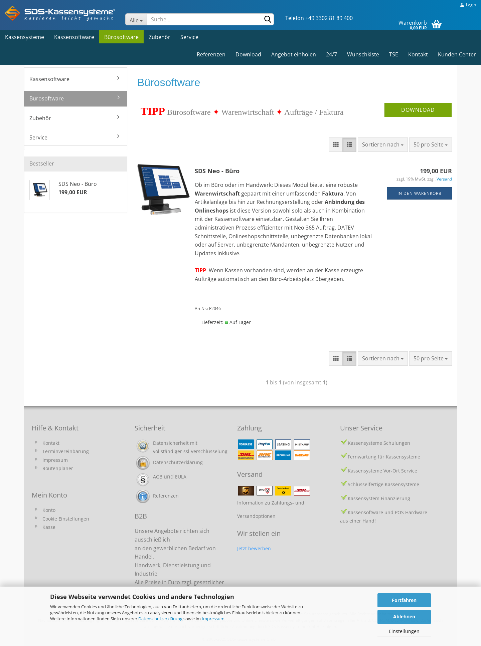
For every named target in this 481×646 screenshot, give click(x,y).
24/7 (331, 54)
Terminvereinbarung (65, 451)
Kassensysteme (24, 37)
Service (189, 37)
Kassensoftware (74, 37)
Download (248, 54)
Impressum (213, 619)
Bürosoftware (121, 37)
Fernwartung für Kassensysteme (384, 456)
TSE (393, 54)
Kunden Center (457, 54)
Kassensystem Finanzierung (379, 498)
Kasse (48, 527)
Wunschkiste (363, 54)
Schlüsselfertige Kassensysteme (383, 484)
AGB (157, 476)
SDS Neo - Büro (217, 171)
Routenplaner (57, 468)
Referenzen (211, 54)
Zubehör (159, 37)
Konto (48, 510)
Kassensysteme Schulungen (379, 443)
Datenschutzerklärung (160, 619)
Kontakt (418, 54)
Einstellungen (404, 631)
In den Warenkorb (419, 193)
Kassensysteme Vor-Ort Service (382, 470)
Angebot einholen (293, 54)
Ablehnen (404, 616)
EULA (180, 476)
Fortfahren (404, 600)
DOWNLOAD (418, 109)
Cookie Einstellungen (65, 519)
